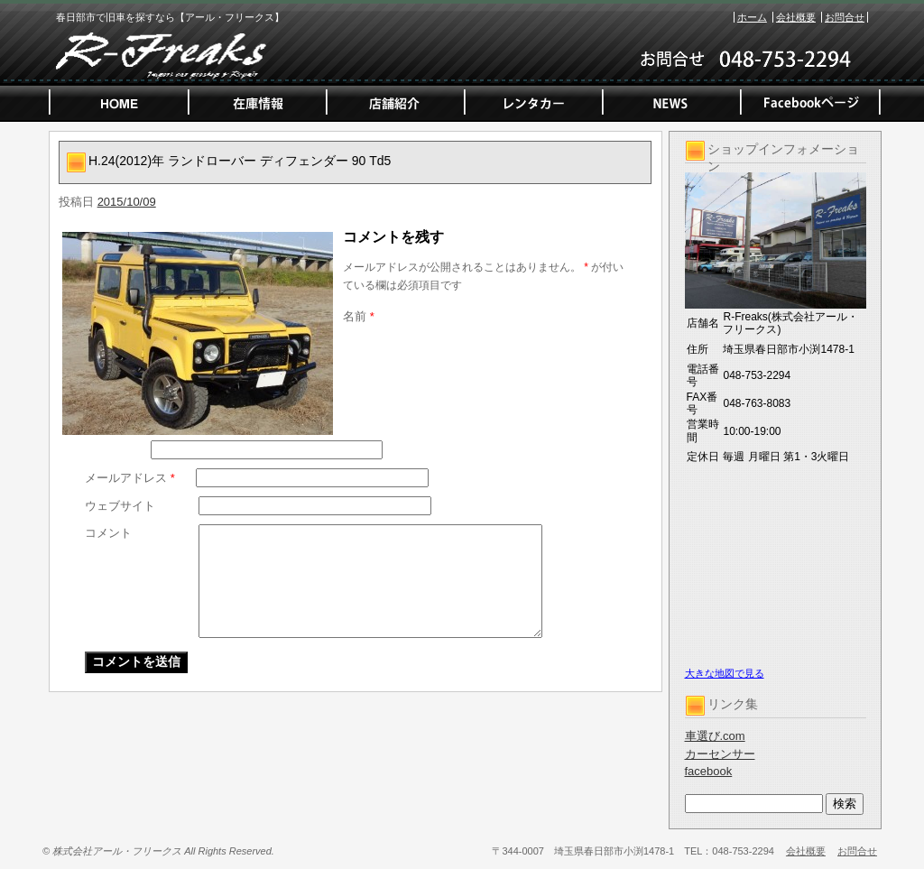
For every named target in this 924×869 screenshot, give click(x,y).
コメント (108, 533)
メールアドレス (130, 478)
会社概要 (796, 17)
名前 (358, 316)
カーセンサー (720, 754)
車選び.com (715, 736)
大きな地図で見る (724, 673)
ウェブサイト (120, 506)
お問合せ (844, 17)
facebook (709, 771)
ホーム (752, 17)
